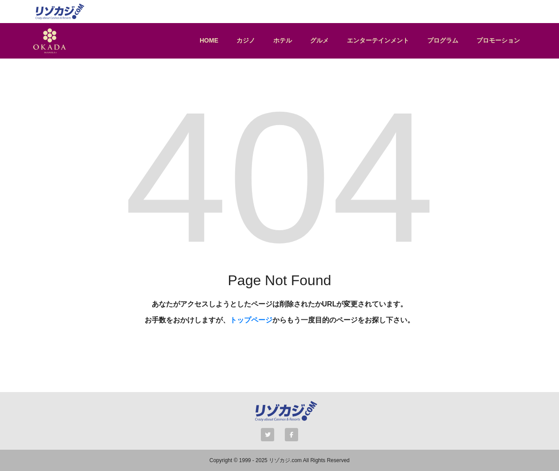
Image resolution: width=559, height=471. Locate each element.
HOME (209, 40)
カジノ (245, 40)
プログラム (442, 40)
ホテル (282, 40)
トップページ (251, 320)
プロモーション (498, 40)
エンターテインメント (378, 40)
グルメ (319, 40)
